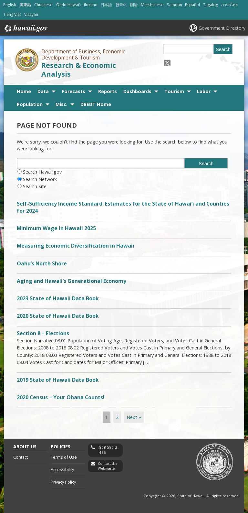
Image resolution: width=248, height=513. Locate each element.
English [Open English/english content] (9, 4)
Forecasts (73, 91)
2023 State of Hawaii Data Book (58, 298)
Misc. (61, 104)
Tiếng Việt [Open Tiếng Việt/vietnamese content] (12, 14)
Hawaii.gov (25, 28)
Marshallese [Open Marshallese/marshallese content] (152, 4)
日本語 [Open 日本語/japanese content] (106, 4)
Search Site (34, 186)
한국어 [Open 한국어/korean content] (121, 4)
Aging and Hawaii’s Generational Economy (71, 280)
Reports (107, 91)
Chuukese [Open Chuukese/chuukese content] (43, 4)
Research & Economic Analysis (78, 69)
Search (223, 49)
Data (43, 91)
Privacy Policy (63, 482)
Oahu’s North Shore (42, 263)
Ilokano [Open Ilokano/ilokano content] (91, 4)
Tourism (174, 91)
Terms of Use (64, 457)
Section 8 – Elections (43, 333)
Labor (204, 91)
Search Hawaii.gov (42, 172)
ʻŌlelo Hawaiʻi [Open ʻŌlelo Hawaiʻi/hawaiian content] (68, 4)
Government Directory (222, 28)
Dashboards (137, 91)
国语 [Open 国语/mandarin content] (134, 4)
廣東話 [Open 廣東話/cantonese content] (25, 4)
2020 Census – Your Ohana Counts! (61, 397)
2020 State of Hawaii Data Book (58, 315)
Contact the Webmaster (107, 466)
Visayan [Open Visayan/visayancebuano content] (31, 14)
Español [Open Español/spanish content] (192, 4)
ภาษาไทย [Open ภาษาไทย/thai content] (229, 4)
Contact (20, 457)
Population (30, 104)
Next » (134, 417)
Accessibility (62, 469)
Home (24, 91)
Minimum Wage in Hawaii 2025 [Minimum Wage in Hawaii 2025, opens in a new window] (56, 228)
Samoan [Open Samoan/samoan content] (174, 4)
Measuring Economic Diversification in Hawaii (75, 245)
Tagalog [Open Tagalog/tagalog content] (210, 4)
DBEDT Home (95, 104)
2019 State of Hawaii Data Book (58, 379)
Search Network (40, 179)
